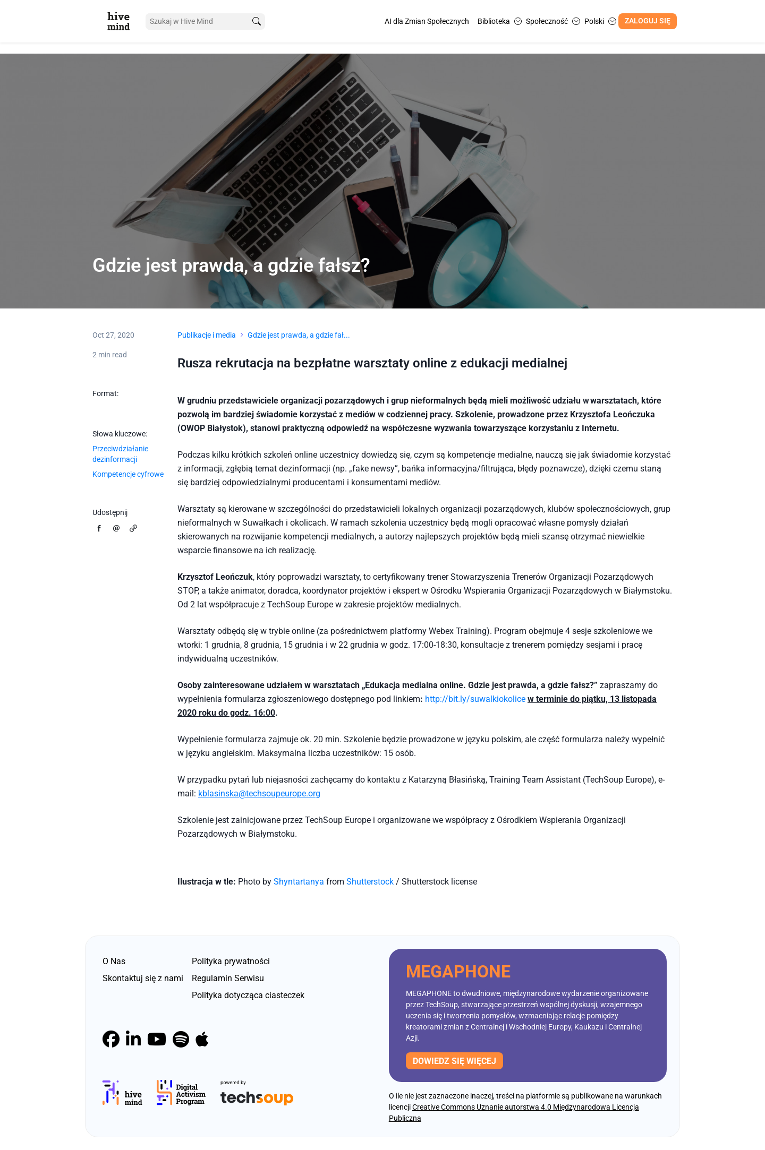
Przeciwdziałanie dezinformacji (120, 454)
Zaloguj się (647, 20)
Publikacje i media (206, 335)
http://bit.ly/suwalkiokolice (475, 699)
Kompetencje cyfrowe (128, 474)
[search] (256, 21)
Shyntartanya (299, 882)
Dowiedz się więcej (454, 1061)
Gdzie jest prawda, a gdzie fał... (299, 335)
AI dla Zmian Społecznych (427, 21)
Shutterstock (371, 882)
